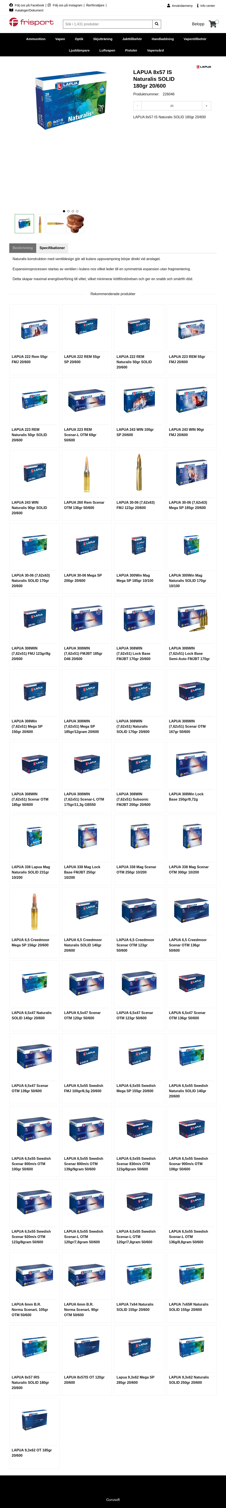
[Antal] (171, 105)
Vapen (60, 39)
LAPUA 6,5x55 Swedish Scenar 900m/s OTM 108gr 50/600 (188, 1164)
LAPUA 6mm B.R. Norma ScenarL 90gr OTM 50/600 (81, 1310)
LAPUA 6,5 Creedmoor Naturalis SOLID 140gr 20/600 (83, 945)
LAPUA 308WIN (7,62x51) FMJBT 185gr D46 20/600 (83, 654)
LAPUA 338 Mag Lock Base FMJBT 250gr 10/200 (82, 872)
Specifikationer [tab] (53, 248)
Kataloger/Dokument (26, 10)
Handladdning (163, 39)
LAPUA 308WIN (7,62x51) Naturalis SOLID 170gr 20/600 (133, 727)
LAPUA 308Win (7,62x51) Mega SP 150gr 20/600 (27, 727)
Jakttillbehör (132, 39)
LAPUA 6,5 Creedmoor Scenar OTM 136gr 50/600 (188, 945)
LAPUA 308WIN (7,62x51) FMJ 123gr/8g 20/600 (31, 654)
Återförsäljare (95, 5)
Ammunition (36, 39)
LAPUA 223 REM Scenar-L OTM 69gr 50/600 (80, 435)
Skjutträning (103, 39)
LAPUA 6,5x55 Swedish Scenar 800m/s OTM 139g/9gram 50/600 (83, 1164)
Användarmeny (180, 5)
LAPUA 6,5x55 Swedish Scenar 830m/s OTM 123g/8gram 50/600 (136, 1164)
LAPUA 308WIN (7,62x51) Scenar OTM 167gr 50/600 (187, 727)
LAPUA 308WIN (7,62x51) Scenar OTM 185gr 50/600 (30, 799)
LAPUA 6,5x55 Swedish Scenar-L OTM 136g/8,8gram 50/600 (188, 1237)
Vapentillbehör (195, 39)
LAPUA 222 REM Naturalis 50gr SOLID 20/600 (134, 362)
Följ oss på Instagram (65, 5)
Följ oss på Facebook (27, 5)
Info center (206, 5)
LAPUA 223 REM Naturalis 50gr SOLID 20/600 (29, 435)
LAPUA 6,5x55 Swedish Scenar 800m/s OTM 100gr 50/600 (31, 1164)
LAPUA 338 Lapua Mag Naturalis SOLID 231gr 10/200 (31, 872)
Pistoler (131, 50)
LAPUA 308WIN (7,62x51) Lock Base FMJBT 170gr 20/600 (134, 654)
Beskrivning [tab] (23, 248)
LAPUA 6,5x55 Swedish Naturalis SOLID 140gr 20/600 (188, 1091)
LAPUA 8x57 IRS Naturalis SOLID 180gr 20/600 (30, 1383)
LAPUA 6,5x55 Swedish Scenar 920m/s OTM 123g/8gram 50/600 (31, 1237)
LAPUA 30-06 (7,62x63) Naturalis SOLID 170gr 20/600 (31, 581)
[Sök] (108, 24)
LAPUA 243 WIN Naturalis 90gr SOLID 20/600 (29, 508)
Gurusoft (113, 1500)
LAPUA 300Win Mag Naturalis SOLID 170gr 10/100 (187, 581)
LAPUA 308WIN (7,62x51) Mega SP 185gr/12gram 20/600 (81, 727)
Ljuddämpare (79, 50)
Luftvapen (107, 50)
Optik (79, 39)
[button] (64, 211)
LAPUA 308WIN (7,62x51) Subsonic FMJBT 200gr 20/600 (134, 799)
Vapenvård (155, 50)
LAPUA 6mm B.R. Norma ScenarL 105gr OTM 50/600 (30, 1310)
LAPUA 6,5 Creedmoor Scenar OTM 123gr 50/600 (135, 945)
